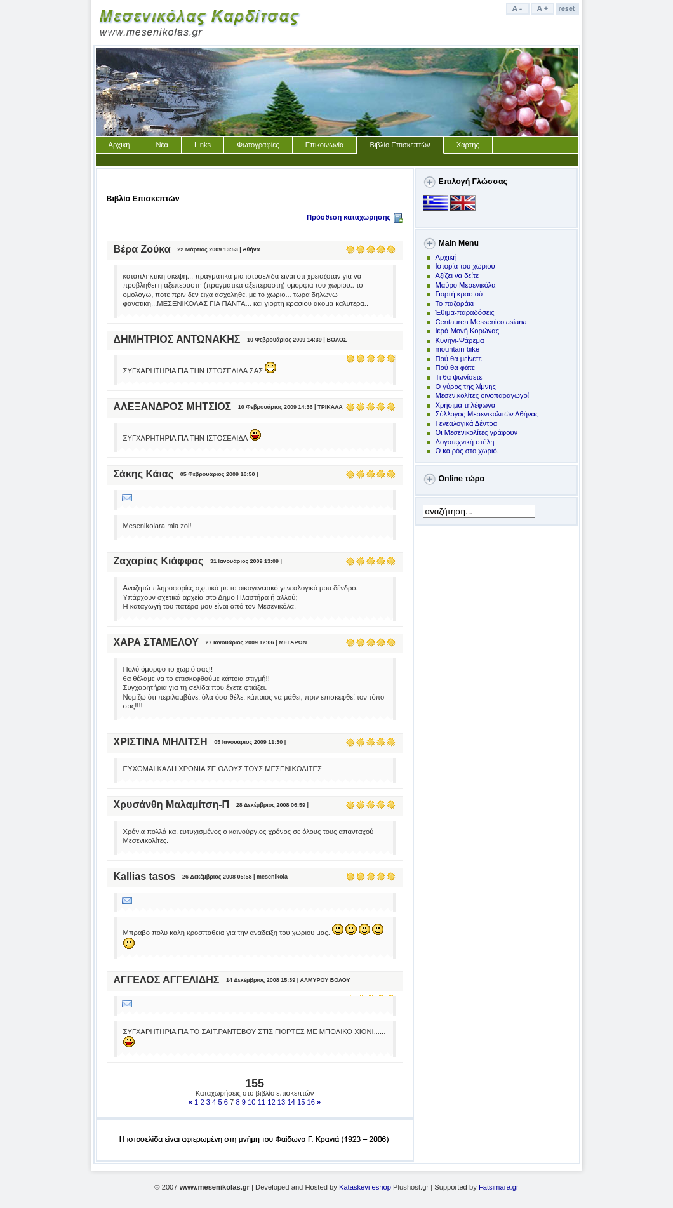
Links (202, 145)
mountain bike (458, 349)
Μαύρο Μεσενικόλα (466, 285)
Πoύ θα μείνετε (459, 358)
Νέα (162, 145)
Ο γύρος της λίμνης (466, 386)
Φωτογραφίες (258, 145)
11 (261, 1102)
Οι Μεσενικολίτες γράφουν (477, 432)
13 (281, 1102)
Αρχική (119, 145)
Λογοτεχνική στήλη (465, 442)
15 (301, 1102)
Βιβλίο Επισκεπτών (400, 145)
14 (291, 1102)
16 (311, 1102)
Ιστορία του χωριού (465, 266)
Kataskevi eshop (365, 1187)
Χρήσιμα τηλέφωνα (466, 405)
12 (271, 1102)
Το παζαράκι (455, 303)
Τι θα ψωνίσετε (459, 377)
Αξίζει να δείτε (457, 275)
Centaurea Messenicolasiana (481, 322)
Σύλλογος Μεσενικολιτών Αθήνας (487, 414)
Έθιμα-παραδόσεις (465, 312)
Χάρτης (467, 145)
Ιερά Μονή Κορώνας (468, 331)
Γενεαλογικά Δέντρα (467, 423)
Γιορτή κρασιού (459, 294)
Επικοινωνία (324, 145)
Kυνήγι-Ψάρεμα (460, 340)
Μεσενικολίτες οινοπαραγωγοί (483, 395)
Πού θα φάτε (455, 367)
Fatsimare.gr (499, 1187)
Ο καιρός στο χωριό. (467, 451)
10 (251, 1102)
